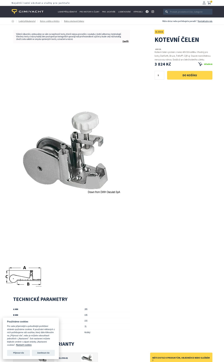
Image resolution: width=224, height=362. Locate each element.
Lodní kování (124, 11)
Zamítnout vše (43, 353)
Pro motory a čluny (89, 11)
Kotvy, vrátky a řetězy (50, 21)
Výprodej (138, 11)
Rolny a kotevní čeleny (74, 21)
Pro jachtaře (109, 11)
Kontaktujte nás (205, 21)
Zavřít (125, 41)
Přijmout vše (18, 353)
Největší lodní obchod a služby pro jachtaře (41, 2)
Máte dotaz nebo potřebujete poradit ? (179, 21)
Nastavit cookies (24, 345)
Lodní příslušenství (67, 11)
